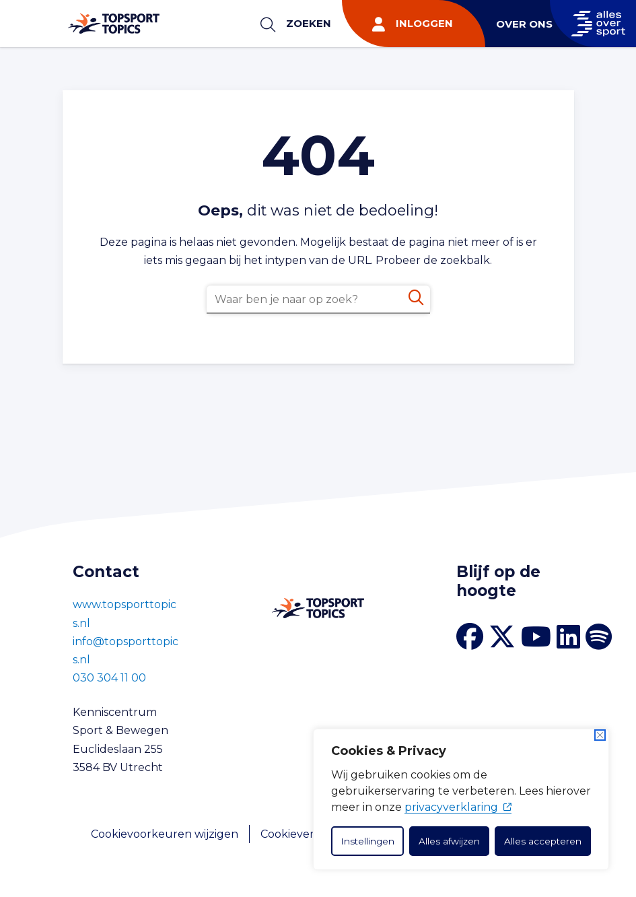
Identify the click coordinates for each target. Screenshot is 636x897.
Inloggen (424, 23)
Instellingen (367, 841)
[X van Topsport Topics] (502, 637)
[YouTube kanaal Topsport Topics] (536, 637)
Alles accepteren (542, 841)
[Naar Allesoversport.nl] (593, 23)
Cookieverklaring (306, 834)
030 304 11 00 (109, 677)
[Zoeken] (416, 297)
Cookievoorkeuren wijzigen (164, 834)
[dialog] (461, 799)
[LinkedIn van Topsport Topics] (568, 637)
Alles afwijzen (449, 841)
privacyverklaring (457, 807)
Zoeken (308, 23)
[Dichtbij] (600, 735)
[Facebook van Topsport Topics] (469, 636)
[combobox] (318, 300)
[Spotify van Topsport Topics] (599, 637)
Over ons (524, 24)
